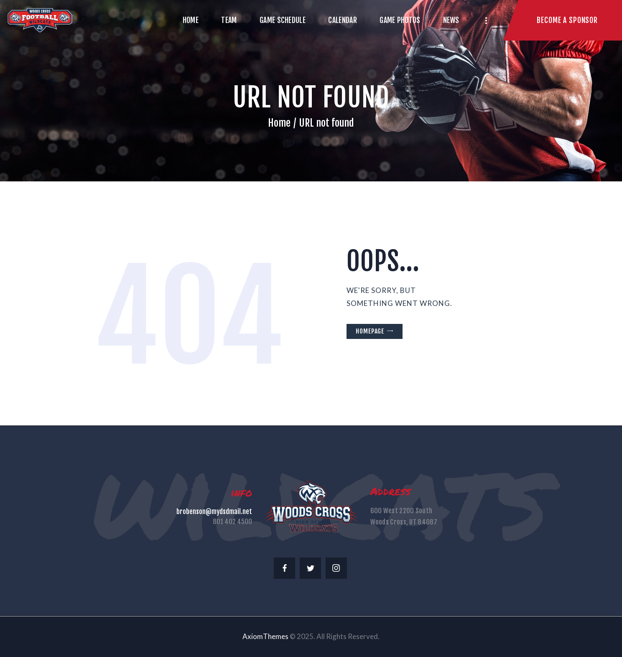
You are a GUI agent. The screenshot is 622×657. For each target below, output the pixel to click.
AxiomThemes (265, 636)
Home (279, 123)
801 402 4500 (232, 521)
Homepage (370, 331)
